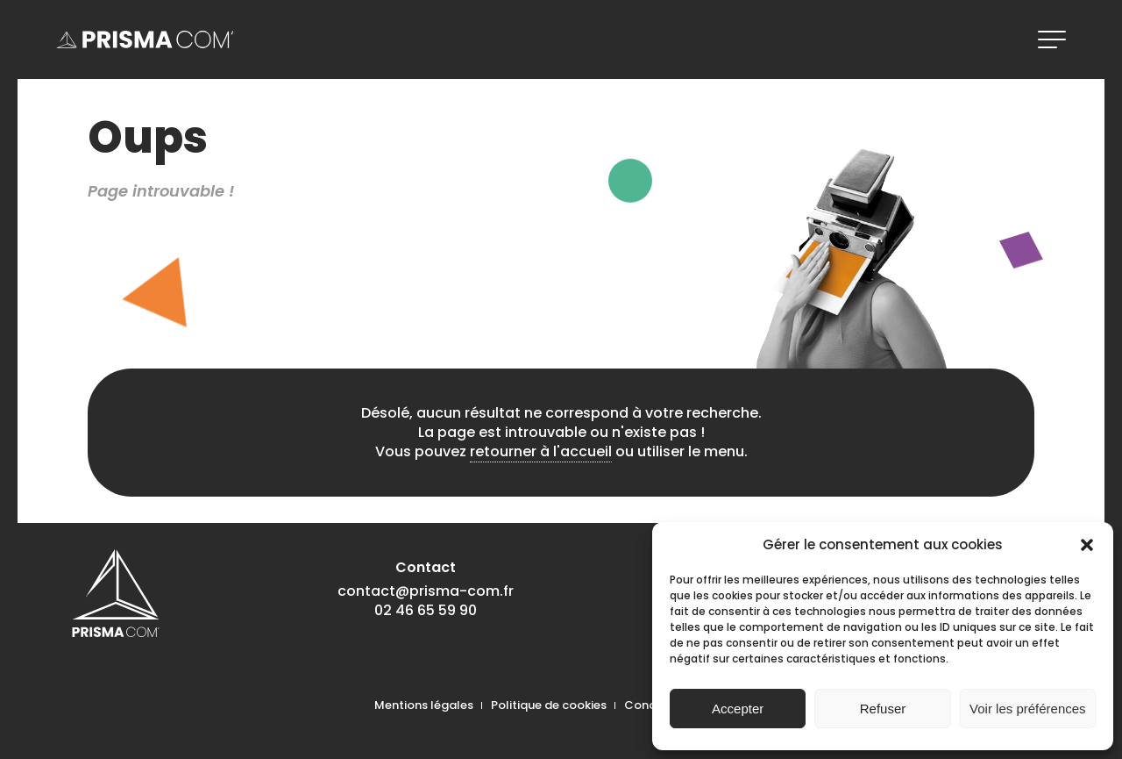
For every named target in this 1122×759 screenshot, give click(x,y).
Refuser (883, 708)
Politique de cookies (549, 705)
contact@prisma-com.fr (425, 591)
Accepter (737, 708)
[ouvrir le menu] (1052, 39)
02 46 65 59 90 (425, 610)
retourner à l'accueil (541, 451)
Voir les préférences (1027, 708)
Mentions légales (423, 705)
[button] (1087, 545)
